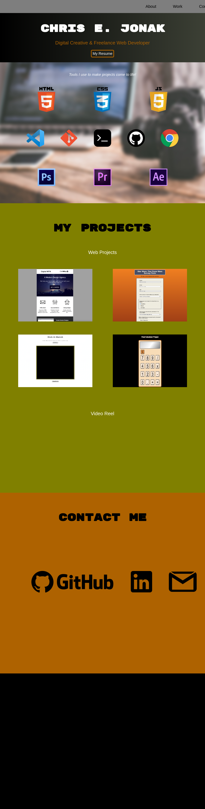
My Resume (102, 54)
